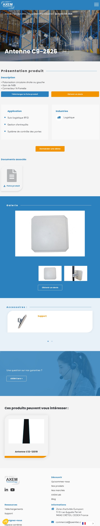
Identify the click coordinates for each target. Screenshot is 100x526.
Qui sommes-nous (60, 481)
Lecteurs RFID (20, 14)
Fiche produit (13, 186)
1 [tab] (48, 341)
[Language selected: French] (88, 523)
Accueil (8, 14)
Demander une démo (50, 148)
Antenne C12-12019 (26, 451)
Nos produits (57, 486)
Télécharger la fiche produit (25, 94)
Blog (53, 499)
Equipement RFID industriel (40, 14)
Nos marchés (58, 490)
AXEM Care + (16, 378)
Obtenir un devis (75, 94)
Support (9, 513)
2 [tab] (52, 341)
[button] (5, 522)
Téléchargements (14, 509)
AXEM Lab (56, 494)
